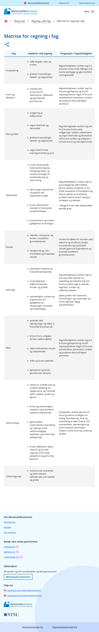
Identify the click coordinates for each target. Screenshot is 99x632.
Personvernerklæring (32, 627)
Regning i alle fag (41, 21)
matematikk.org (13, 557)
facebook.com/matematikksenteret (22, 590)
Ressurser (19, 21)
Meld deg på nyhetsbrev (18, 576)
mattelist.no (11, 546)
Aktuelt (7, 527)
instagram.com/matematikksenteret (23, 595)
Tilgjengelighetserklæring (64, 627)
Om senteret (10, 532)
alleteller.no (11, 552)
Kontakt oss (9, 522)
